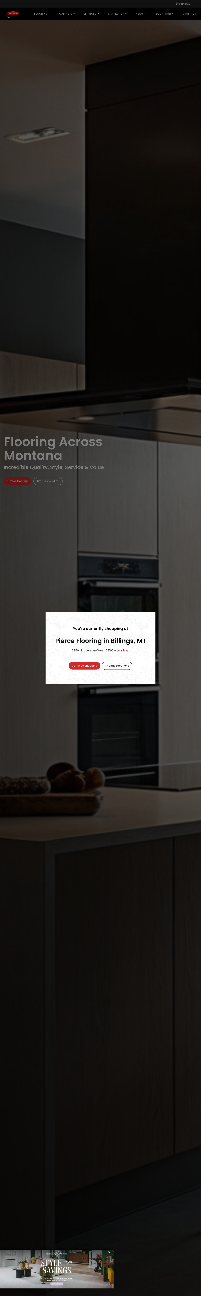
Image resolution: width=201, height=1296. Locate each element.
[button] (84, 666)
